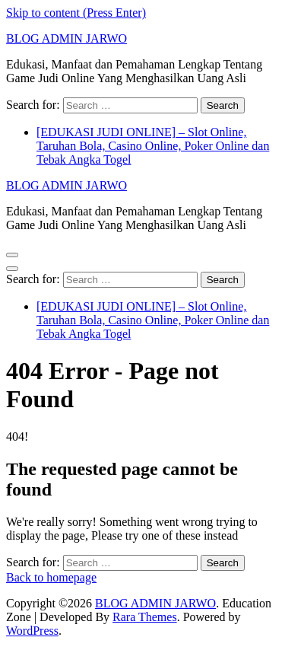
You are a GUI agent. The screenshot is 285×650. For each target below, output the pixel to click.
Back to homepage (51, 577)
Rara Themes (144, 616)
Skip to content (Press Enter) (76, 12)
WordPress (32, 630)
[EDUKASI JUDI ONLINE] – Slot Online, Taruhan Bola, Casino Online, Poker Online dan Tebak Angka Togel (152, 146)
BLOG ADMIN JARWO (66, 38)
